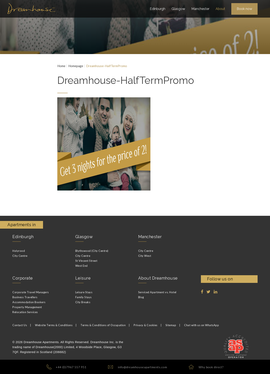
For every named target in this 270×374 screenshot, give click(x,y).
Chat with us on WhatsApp (201, 325)
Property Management (27, 307)
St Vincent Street (86, 260)
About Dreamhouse (158, 278)
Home (61, 66)
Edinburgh (23, 236)
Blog (141, 297)
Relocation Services (25, 312)
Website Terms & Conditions (53, 325)
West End (81, 265)
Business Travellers (24, 297)
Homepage (75, 66)
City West (144, 255)
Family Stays (83, 297)
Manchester (150, 236)
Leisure (83, 278)
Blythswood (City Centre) (91, 250)
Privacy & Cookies (145, 325)
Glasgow (84, 236)
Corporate (22, 278)
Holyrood (18, 250)
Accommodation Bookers (29, 302)
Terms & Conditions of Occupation (103, 325)
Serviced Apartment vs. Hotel (157, 292)
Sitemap (171, 325)
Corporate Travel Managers (30, 292)
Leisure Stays (83, 292)
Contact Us (19, 325)
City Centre (20, 255)
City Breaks (82, 302)
